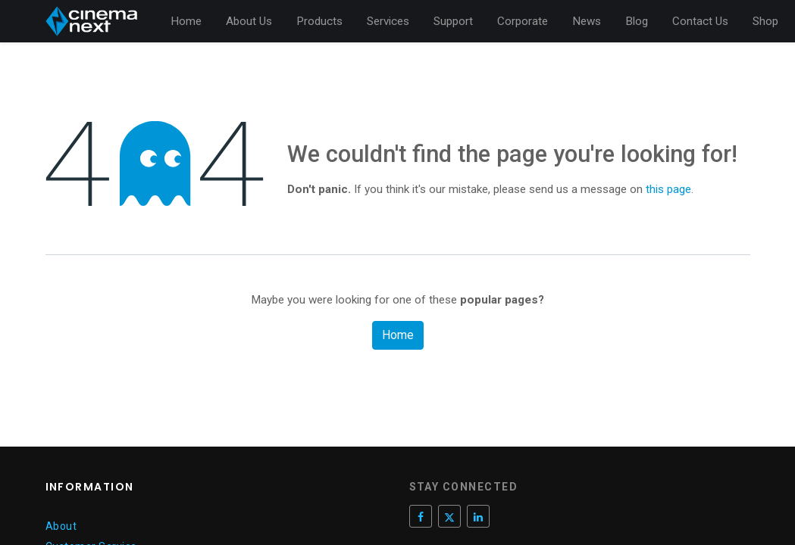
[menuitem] (186, 21)
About (61, 526)
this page (668, 189)
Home (398, 335)
